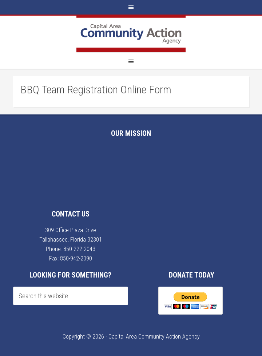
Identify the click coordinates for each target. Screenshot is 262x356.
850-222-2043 (79, 249)
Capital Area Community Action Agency (131, 34)
